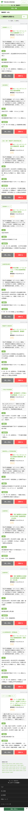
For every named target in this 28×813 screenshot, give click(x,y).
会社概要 (3, 795)
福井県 (24, 767)
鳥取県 (10, 768)
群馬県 (3, 763)
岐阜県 (14, 765)
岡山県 (17, 768)
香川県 (6, 770)
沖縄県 (11, 772)
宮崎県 (3, 772)
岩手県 (3, 767)
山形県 (10, 767)
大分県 (24, 770)
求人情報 (3, 791)
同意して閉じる (14, 809)
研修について (4, 799)
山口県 (20, 768)
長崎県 (17, 770)
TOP (2, 787)
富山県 (17, 767)
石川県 (20, 767)
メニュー (24, 2)
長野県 (6, 768)
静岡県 (11, 765)
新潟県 (13, 767)
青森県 (21, 765)
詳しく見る (8, 76)
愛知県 (7, 765)
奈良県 (20, 763)
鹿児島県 (7, 772)
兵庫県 (13, 763)
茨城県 (6, 763)
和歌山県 (4, 765)
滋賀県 (17, 763)
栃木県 (10, 763)
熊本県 (20, 770)
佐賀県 (13, 770)
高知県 (10, 770)
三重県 (18, 765)
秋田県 (6, 767)
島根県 (13, 768)
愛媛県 (24, 768)
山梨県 (3, 768)
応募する (20, 76)
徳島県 (3, 770)
